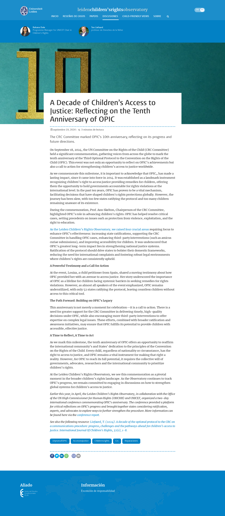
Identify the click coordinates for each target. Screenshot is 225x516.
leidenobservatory (113, 9)
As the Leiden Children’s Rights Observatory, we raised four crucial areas (99, 229)
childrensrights (102, 441)
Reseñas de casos (74, 16)
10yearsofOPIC (59, 441)
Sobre (157, 16)
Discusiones (111, 16)
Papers (94, 16)
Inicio (55, 16)
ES (202, 10)
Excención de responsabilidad (98, 490)
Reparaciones (131, 441)
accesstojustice (81, 441)
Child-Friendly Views (136, 16)
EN (197, 10)
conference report (88, 415)
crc (117, 441)
